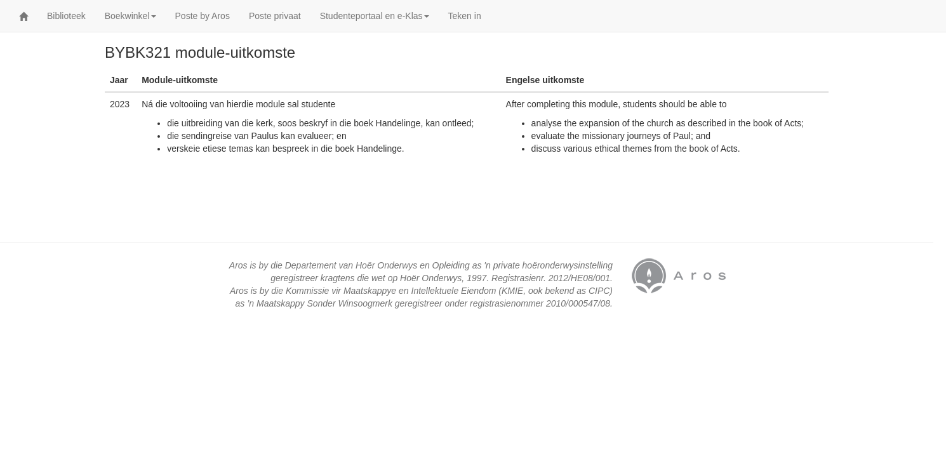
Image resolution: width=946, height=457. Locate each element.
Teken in (464, 16)
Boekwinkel (130, 16)
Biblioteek (66, 16)
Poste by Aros (202, 16)
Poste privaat (275, 16)
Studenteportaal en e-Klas (374, 16)
